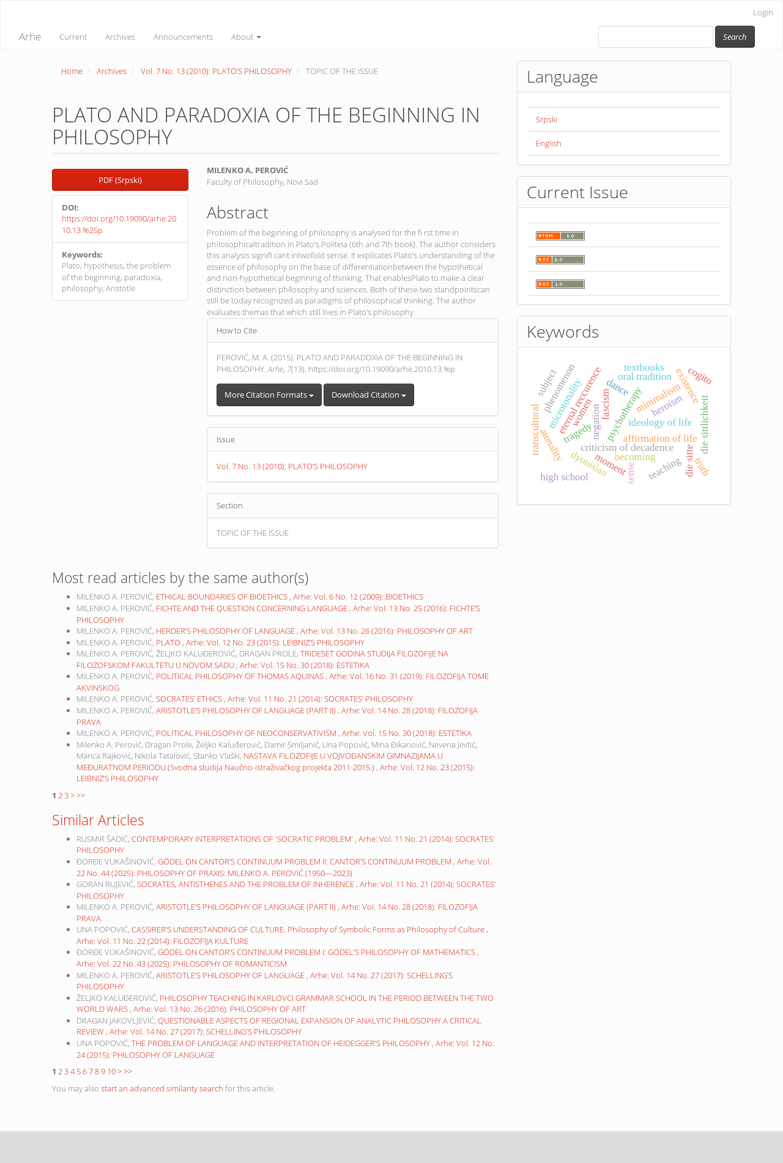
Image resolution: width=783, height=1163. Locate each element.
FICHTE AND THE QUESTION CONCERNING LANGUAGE (252, 608)
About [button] (246, 36)
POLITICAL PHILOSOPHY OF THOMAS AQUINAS (240, 676)
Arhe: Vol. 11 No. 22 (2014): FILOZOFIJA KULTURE (162, 940)
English (549, 143)
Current (73, 36)
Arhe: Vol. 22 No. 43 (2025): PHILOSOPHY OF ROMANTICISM (181, 963)
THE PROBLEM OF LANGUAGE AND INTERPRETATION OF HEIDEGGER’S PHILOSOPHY (282, 1043)
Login (763, 12)
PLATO (169, 642)
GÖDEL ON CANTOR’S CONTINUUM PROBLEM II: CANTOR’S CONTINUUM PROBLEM (305, 861)
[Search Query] (655, 37)
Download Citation (369, 394)
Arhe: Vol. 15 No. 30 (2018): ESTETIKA (304, 665)
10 (111, 1071)
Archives (120, 36)
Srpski (546, 119)
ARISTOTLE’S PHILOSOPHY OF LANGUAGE (231, 975)
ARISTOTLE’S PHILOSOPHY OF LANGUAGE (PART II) (247, 710)
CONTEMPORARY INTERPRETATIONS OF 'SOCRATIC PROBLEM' (243, 838)
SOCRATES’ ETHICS (190, 698)
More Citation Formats (269, 394)
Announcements (183, 36)
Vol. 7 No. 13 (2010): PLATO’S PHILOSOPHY (216, 70)
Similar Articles (98, 820)
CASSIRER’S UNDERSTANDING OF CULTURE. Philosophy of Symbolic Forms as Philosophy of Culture (309, 929)
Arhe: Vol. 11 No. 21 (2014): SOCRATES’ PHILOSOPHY (320, 698)
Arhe (30, 36)
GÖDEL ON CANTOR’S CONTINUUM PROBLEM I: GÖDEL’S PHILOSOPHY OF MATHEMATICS (317, 951)
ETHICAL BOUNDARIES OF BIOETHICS (222, 596)
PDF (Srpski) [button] (120, 179)
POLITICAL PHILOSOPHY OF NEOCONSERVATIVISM (247, 732)
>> (80, 795)
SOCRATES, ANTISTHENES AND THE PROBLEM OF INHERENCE (246, 884)
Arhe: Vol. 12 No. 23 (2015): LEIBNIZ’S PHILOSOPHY (275, 642)
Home (72, 70)
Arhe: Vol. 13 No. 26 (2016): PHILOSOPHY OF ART (386, 630)
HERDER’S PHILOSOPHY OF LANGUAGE (226, 630)
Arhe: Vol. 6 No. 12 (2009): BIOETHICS (358, 596)
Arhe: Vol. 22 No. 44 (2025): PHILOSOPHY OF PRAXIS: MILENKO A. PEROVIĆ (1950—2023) (283, 867)
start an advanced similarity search (162, 1088)
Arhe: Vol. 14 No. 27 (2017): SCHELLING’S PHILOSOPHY (205, 1031)
